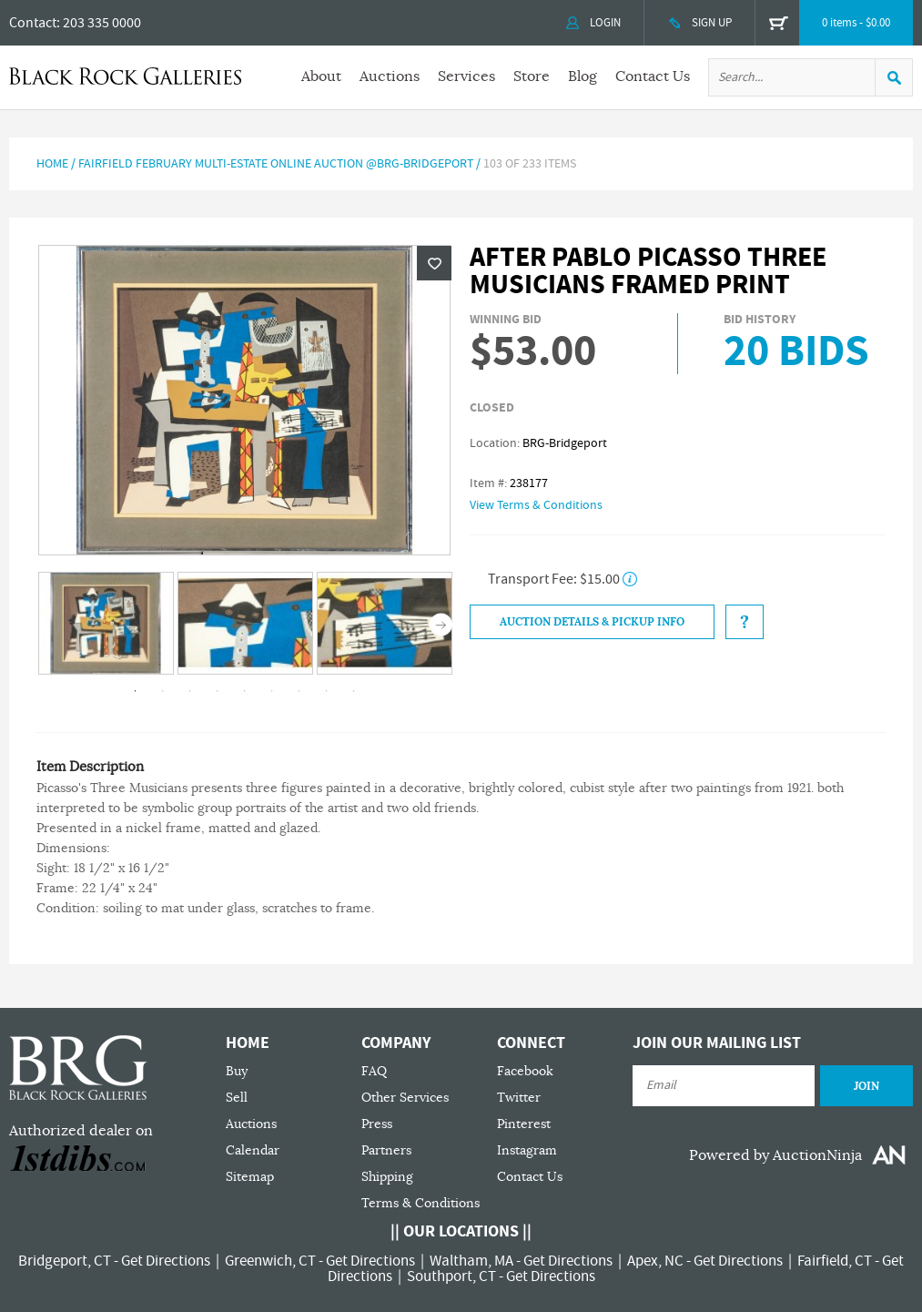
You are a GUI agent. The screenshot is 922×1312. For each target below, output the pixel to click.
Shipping (387, 1177)
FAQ (374, 1071)
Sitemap (250, 1177)
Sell (237, 1097)
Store (531, 76)
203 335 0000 (102, 23)
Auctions (390, 76)
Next (441, 625)
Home (52, 164)
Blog (582, 76)
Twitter (519, 1097)
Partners (386, 1150)
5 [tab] (245, 691)
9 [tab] (354, 691)
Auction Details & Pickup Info (592, 622)
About (321, 76)
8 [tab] (327, 691)
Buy (237, 1071)
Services (466, 76)
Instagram (527, 1150)
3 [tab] (190, 691)
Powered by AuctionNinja (775, 1155)
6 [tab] (272, 691)
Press (376, 1124)
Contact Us (652, 76)
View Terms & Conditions (536, 505)
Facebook (525, 1071)
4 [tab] (217, 691)
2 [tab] (163, 691)
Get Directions (165, 1261)
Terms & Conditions (420, 1203)
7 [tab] (299, 691)
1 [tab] (136, 691)
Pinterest (524, 1124)
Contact (32, 23)
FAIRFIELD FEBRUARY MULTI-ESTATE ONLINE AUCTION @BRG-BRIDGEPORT (275, 164)
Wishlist (434, 263)
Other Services (405, 1097)
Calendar (252, 1150)
